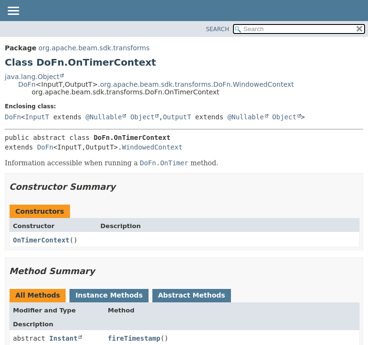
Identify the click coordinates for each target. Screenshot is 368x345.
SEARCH (218, 29)
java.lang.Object (32, 76)
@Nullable (104, 117)
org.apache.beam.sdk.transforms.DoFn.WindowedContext (197, 84)
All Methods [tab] (37, 295)
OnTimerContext (41, 240)
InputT (37, 117)
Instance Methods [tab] (108, 295)
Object (142, 117)
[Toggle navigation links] (13, 11)
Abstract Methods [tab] (191, 295)
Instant (63, 338)
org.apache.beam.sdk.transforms (94, 48)
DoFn (26, 84)
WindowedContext (152, 147)
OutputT (177, 117)
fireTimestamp (134, 338)
